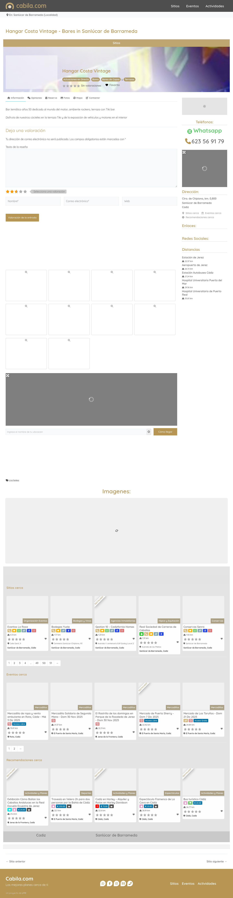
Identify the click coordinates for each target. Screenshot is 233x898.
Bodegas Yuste (60, 626)
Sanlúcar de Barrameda (116, 835)
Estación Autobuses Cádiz (197, 272)
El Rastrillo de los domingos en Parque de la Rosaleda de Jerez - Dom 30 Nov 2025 (115, 717)
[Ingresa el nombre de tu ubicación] (76, 432)
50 (43, 663)
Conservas (217, 620)
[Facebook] (109, 883)
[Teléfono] (130, 883)
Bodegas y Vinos (82, 620)
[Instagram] (116, 883)
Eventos (192, 6)
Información (15, 97)
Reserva (51, 97)
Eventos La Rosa (17, 626)
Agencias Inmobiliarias (123, 620)
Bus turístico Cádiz (194, 799)
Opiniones (35, 97)
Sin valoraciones (91, 85)
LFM (24, 893)
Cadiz (41, 835)
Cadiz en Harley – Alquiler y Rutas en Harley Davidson (112, 801)
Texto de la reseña (17, 147)
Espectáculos (172, 793)
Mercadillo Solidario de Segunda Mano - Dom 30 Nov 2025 (71, 715)
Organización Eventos (35, 620)
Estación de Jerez (193, 257)
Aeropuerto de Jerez (194, 265)
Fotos (65, 97)
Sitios (175, 6)
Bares (95, 79)
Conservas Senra (193, 626)
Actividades (214, 6)
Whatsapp (204, 130)
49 (37, 663)
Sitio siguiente (217, 861)
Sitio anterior (15, 861)
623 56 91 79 (208, 141)
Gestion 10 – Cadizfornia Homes (114, 626)
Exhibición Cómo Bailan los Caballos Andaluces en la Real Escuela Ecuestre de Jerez (25, 803)
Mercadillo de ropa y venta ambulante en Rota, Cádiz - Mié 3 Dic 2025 (26, 717)
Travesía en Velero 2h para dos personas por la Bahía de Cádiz (70, 801)
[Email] (123, 883)
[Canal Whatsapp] (103, 883)
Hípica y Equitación (169, 620)
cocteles (14, 480)
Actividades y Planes (36, 793)
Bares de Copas (111, 79)
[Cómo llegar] (165, 431)
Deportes (86, 793)
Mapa (78, 97)
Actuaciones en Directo (76, 79)
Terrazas (129, 79)
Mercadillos (41, 707)
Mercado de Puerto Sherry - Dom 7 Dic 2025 (156, 715)
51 (51, 663)
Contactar (93, 97)
